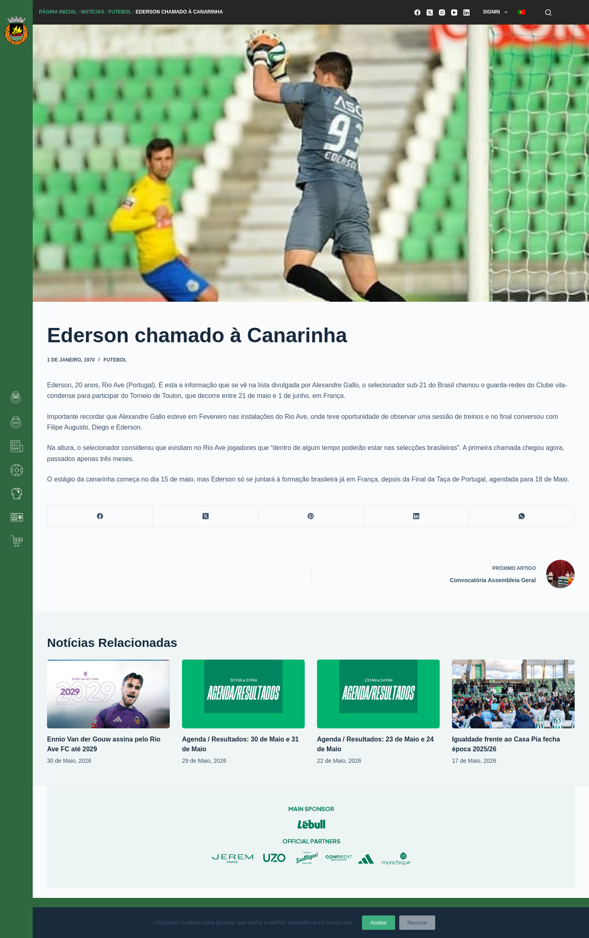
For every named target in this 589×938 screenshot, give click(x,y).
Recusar (417, 923)
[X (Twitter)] (430, 12)
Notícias (92, 12)
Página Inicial (58, 12)
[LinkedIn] (466, 12)
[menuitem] (521, 12)
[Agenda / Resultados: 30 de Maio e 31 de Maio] (243, 694)
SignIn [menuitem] (497, 12)
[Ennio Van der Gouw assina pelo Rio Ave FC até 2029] (108, 694)
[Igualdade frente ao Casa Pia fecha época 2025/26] (513, 694)
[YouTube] (454, 12)
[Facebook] (417, 12)
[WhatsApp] (522, 516)
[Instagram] (442, 12)
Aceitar (378, 923)
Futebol (119, 12)
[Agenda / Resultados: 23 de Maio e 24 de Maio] (378, 694)
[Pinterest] (311, 516)
